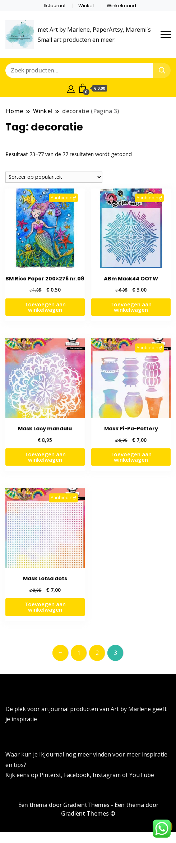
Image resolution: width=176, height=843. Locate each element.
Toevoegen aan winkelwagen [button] (45, 307)
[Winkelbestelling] (53, 177)
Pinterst (50, 775)
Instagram (107, 775)
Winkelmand (121, 5)
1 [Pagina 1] (78, 653)
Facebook (77, 775)
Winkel (86, 5)
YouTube (141, 775)
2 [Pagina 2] (97, 653)
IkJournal (54, 5)
